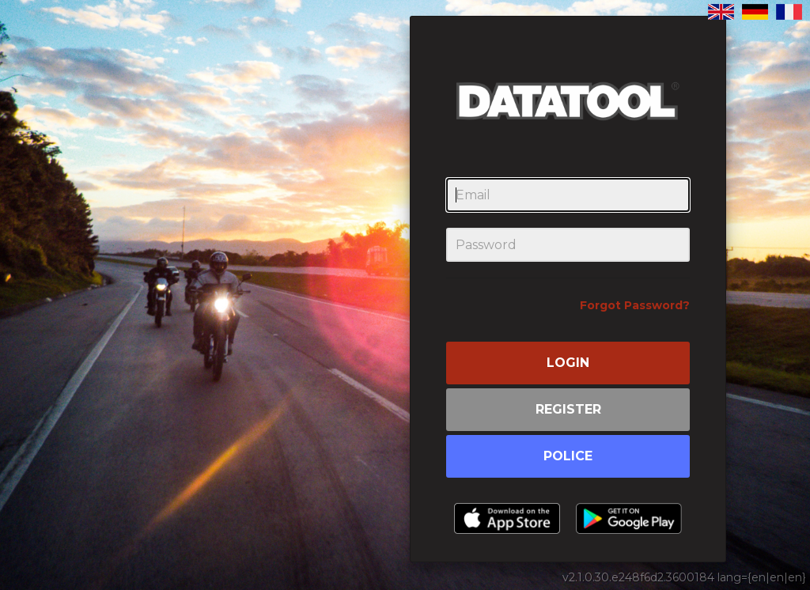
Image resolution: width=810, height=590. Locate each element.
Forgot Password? (635, 305)
